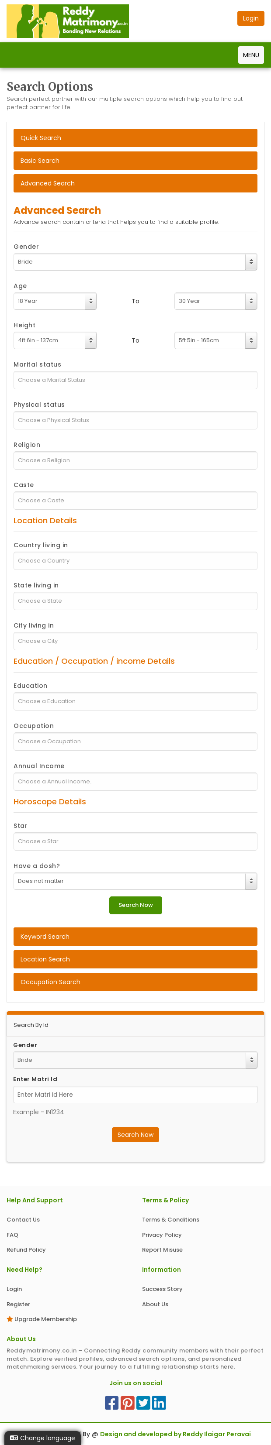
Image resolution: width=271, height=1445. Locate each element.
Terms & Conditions (170, 1219)
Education (31, 685)
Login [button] (251, 18)
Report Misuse (162, 1250)
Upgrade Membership (42, 1319)
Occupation (34, 725)
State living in (36, 585)
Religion (27, 444)
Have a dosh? (37, 866)
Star (21, 825)
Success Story (162, 1289)
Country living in (41, 545)
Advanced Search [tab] (48, 183)
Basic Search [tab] (40, 160)
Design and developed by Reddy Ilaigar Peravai (175, 1434)
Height (24, 325)
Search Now (135, 1134)
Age (20, 285)
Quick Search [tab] (41, 138)
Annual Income (39, 766)
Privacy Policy (162, 1235)
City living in (34, 625)
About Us (155, 1304)
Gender (26, 246)
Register (18, 1304)
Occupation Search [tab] (50, 982)
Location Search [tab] (45, 959)
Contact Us (23, 1219)
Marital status (37, 364)
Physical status (39, 404)
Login (14, 1289)
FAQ (12, 1235)
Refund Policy (26, 1250)
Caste (24, 485)
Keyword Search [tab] (45, 936)
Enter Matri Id (35, 1079)
